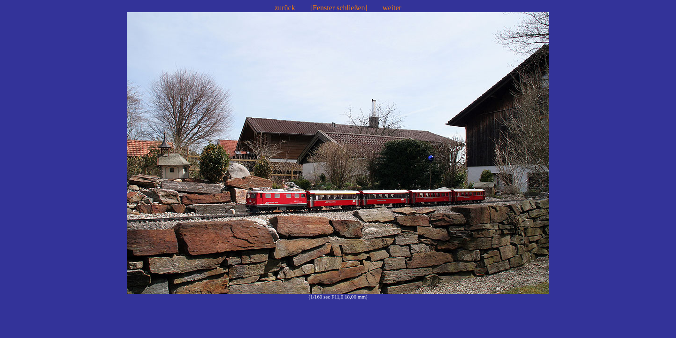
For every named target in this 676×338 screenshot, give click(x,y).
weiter (392, 8)
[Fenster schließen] (339, 8)
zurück (285, 8)
